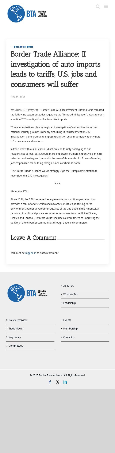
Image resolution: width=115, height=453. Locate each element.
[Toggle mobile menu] (106, 6)
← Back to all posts (22, 47)
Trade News (15, 328)
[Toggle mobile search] (98, 6)
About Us (68, 286)
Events (67, 320)
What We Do (70, 294)
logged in (30, 253)
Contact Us (69, 337)
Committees (16, 345)
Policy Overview (18, 320)
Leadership (69, 303)
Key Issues (15, 337)
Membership (70, 328)
